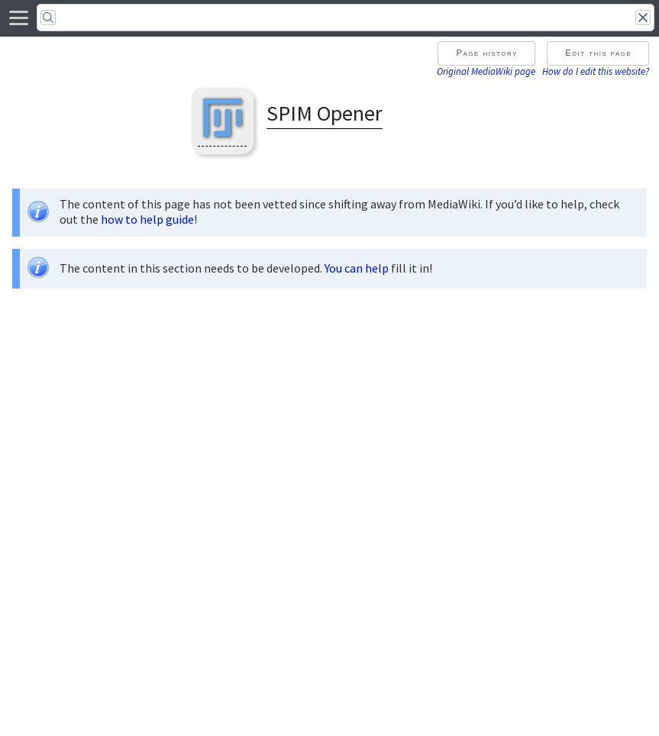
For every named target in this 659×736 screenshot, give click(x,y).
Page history (486, 52)
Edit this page (598, 52)
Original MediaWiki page (486, 71)
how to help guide (147, 219)
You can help (357, 268)
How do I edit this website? (595, 71)
